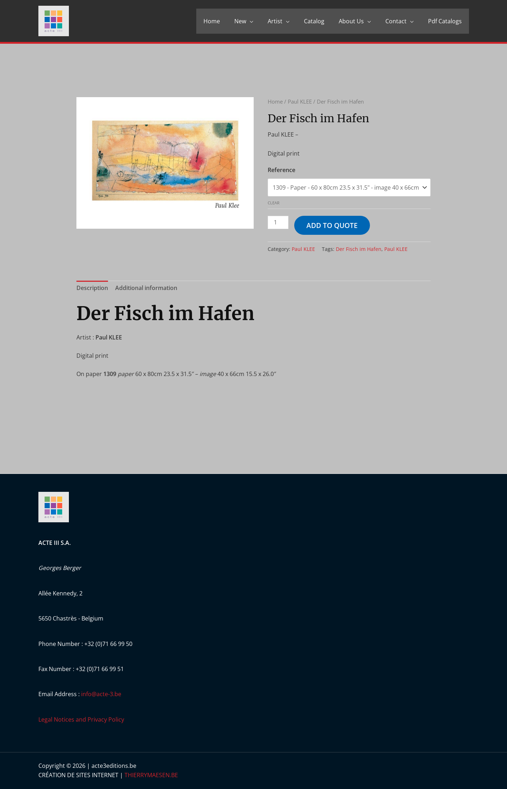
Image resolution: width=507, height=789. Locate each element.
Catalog (314, 21)
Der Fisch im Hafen (358, 249)
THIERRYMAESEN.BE (151, 775)
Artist (275, 21)
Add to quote (332, 225)
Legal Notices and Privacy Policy (81, 719)
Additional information (146, 288)
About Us (351, 21)
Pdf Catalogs (445, 21)
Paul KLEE (300, 101)
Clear (274, 202)
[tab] (92, 288)
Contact (396, 21)
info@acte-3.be (101, 694)
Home (211, 21)
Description (92, 288)
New (240, 21)
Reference (281, 170)
